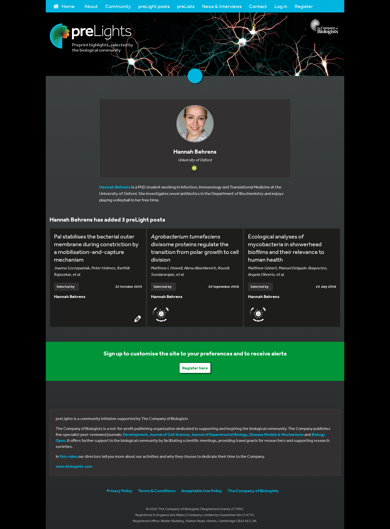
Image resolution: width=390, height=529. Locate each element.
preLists (186, 6)
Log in (280, 6)
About (91, 6)
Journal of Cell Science (169, 433)
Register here (195, 367)
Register (304, 6)
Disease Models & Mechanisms (276, 433)
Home (64, 6)
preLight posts (154, 6)
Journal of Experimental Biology (219, 433)
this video (68, 455)
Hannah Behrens (115, 186)
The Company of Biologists (253, 489)
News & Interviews (222, 6)
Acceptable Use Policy (201, 489)
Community (118, 6)
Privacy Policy (119, 489)
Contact (258, 6)
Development (135, 433)
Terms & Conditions (156, 489)
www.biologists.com (74, 465)
